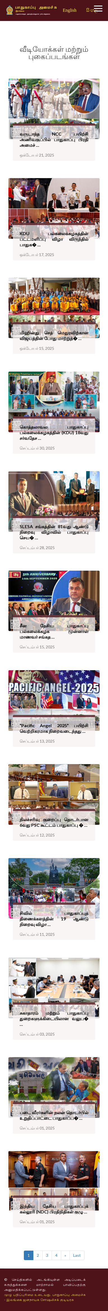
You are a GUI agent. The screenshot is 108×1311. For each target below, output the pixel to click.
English (70, 10)
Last (77, 1255)
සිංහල (92, 10)
